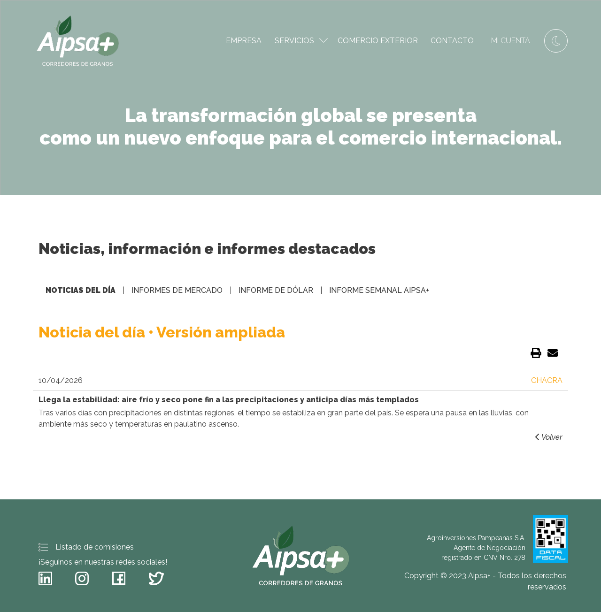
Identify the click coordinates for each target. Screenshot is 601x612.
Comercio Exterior (378, 40)
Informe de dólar (276, 290)
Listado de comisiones (86, 547)
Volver (547, 437)
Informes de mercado (177, 290)
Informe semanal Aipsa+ (379, 290)
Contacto (452, 40)
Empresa (244, 40)
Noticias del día (81, 290)
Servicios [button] (301, 40)
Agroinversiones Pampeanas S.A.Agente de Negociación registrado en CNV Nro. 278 (497, 539)
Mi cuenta (510, 40)
